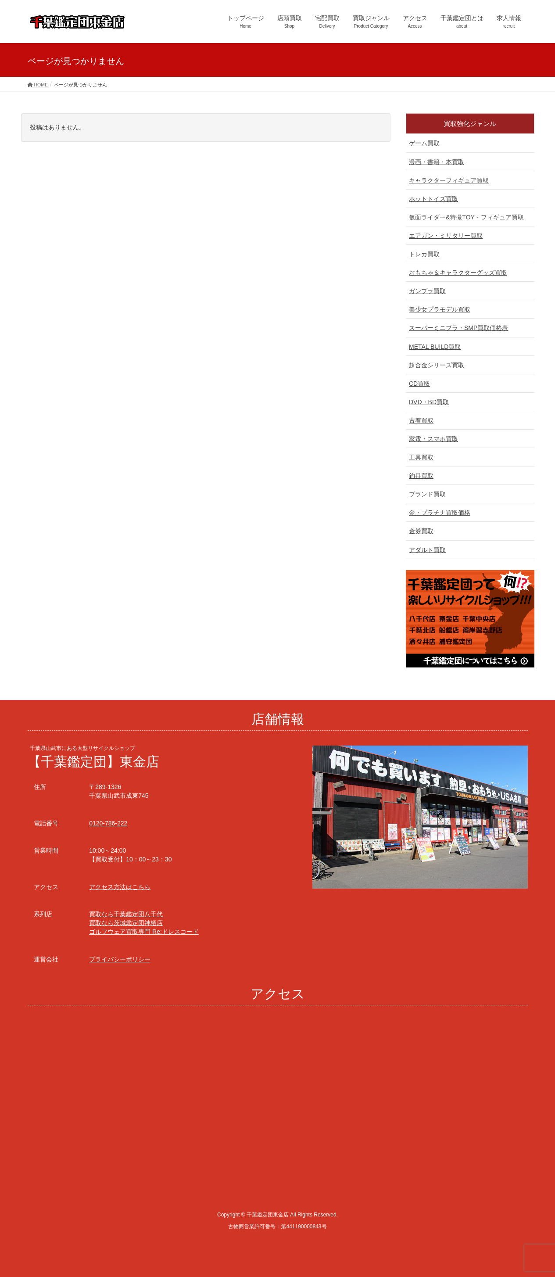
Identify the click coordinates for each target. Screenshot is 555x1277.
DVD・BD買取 (429, 401)
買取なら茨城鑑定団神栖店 (126, 922)
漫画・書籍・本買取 (436, 161)
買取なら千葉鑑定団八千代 (126, 914)
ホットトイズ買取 (433, 198)
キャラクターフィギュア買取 (449, 180)
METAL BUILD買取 (435, 346)
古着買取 (421, 420)
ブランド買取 (427, 494)
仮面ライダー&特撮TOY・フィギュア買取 (466, 217)
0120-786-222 (108, 823)
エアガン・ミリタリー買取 (446, 235)
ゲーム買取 (424, 143)
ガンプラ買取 (427, 290)
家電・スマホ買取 (433, 438)
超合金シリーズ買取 (436, 365)
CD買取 (419, 383)
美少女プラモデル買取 (439, 309)
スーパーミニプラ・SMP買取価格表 (458, 327)
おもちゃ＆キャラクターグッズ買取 (458, 272)
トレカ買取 (424, 254)
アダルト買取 (427, 549)
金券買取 (421, 530)
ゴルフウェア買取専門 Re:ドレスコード (144, 931)
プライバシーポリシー (119, 959)
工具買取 (421, 457)
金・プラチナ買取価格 (439, 512)
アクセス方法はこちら (119, 886)
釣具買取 (421, 475)
